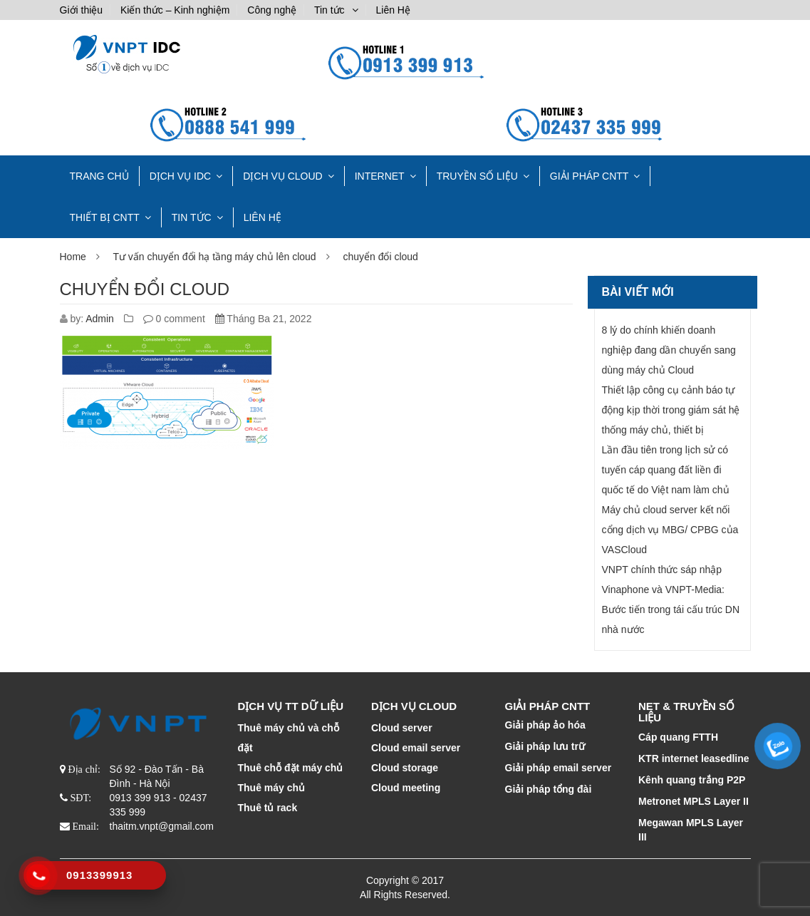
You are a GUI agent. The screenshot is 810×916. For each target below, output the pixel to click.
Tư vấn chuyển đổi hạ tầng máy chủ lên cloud (214, 256)
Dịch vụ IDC (181, 176)
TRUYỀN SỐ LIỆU (477, 176)
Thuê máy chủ (272, 787)
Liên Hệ (392, 10)
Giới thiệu (81, 10)
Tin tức (329, 10)
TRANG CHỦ (99, 176)
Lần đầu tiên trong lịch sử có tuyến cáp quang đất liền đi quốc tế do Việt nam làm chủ (665, 469)
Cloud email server (415, 747)
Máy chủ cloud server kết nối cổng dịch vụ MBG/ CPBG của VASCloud (670, 529)
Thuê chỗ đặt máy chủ (290, 767)
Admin (99, 318)
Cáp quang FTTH (678, 737)
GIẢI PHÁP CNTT (589, 176)
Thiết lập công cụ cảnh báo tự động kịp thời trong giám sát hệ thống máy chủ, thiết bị (671, 410)
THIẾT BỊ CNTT (105, 217)
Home (73, 256)
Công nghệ (271, 10)
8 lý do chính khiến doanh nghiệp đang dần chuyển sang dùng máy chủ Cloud (669, 350)
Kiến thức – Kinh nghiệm (174, 10)
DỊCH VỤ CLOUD (282, 176)
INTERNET (380, 176)
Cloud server (401, 728)
